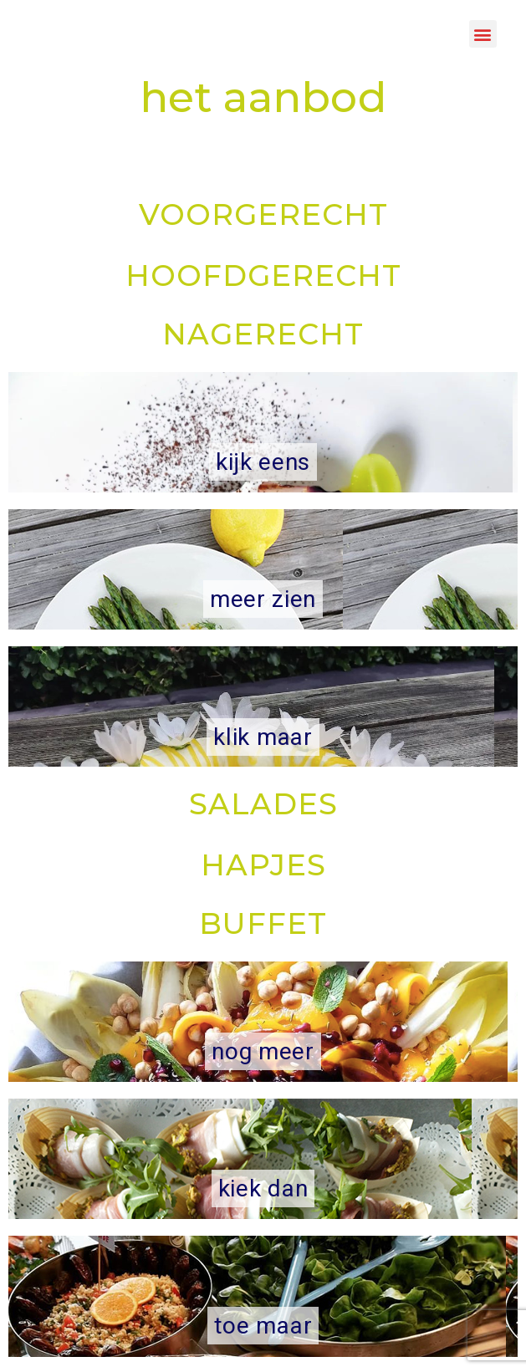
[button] (483, 34)
